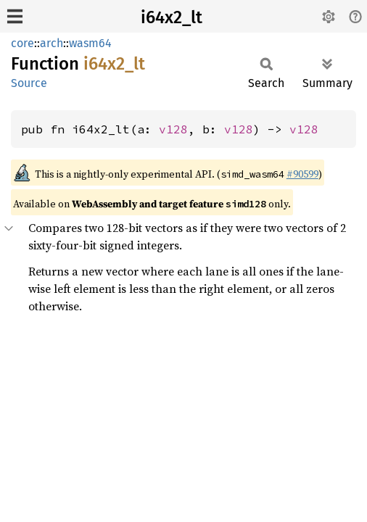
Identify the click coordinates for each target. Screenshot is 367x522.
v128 (173, 129)
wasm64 (90, 43)
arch (51, 43)
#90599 (302, 174)
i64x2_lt (171, 17)
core (22, 43)
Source (29, 83)
